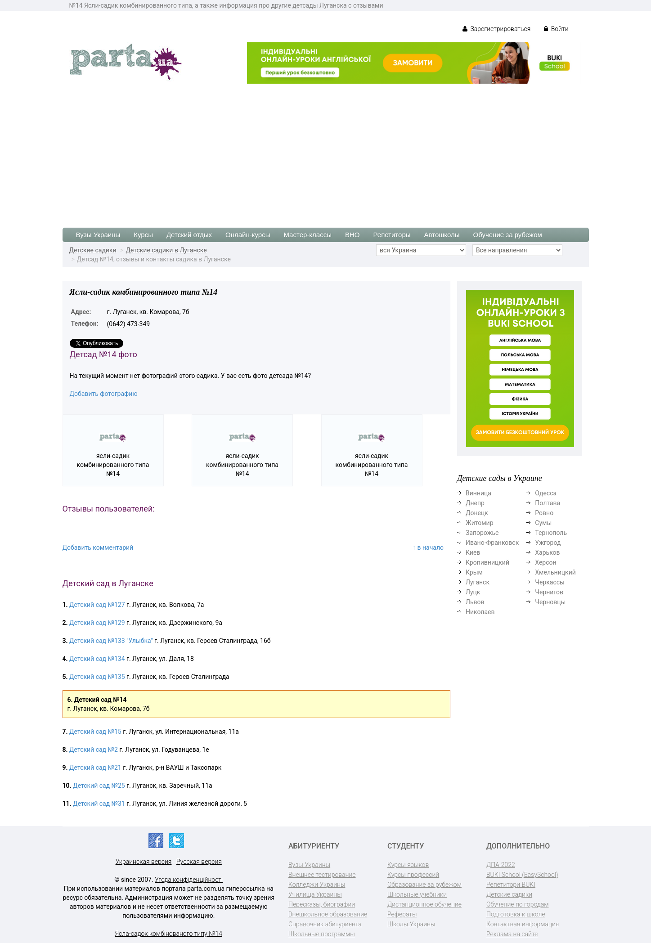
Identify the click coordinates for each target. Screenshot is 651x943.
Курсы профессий (413, 874)
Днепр (475, 503)
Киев (473, 552)
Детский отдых (189, 234)
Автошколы (442, 234)
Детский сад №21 (95, 767)
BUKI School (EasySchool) (522, 874)
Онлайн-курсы (247, 234)
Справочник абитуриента (325, 924)
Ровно (544, 512)
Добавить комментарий (98, 547)
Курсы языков (408, 864)
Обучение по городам (517, 904)
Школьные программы (321, 934)
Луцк (473, 592)
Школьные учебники (417, 894)
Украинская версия (144, 861)
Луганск (477, 582)
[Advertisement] (326, 151)
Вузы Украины (98, 234)
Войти (556, 28)
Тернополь (551, 532)
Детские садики (93, 250)
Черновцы (550, 602)
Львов (475, 602)
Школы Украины (411, 924)
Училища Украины (315, 894)
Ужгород (548, 542)
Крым (474, 572)
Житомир (480, 522)
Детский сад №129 (97, 622)
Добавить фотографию (104, 393)
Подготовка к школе (515, 914)
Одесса (546, 493)
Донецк (477, 512)
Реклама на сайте (512, 934)
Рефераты (402, 914)
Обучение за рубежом (507, 234)
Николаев (480, 611)
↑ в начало (428, 547)
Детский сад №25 (99, 785)
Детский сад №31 (99, 803)
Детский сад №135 (97, 676)
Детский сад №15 (95, 731)
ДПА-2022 (500, 864)
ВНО (352, 234)
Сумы (543, 522)
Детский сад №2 (93, 749)
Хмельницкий (555, 572)
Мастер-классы (307, 234)
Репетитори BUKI (510, 884)
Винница (478, 493)
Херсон (545, 562)
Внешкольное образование (327, 914)
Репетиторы (391, 234)
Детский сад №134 (97, 658)
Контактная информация (522, 924)
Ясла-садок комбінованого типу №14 (168, 933)
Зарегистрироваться (496, 28)
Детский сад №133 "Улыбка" (111, 640)
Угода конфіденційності (189, 879)
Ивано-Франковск (492, 542)
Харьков (547, 552)
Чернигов (549, 592)
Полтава (547, 503)
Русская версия (199, 861)
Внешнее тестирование (322, 874)
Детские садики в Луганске (166, 250)
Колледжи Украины (316, 884)
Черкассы (550, 582)
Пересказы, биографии (321, 904)
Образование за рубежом (424, 884)
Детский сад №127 (97, 604)
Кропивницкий (487, 562)
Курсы (143, 234)
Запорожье (482, 532)
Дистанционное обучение (424, 904)
